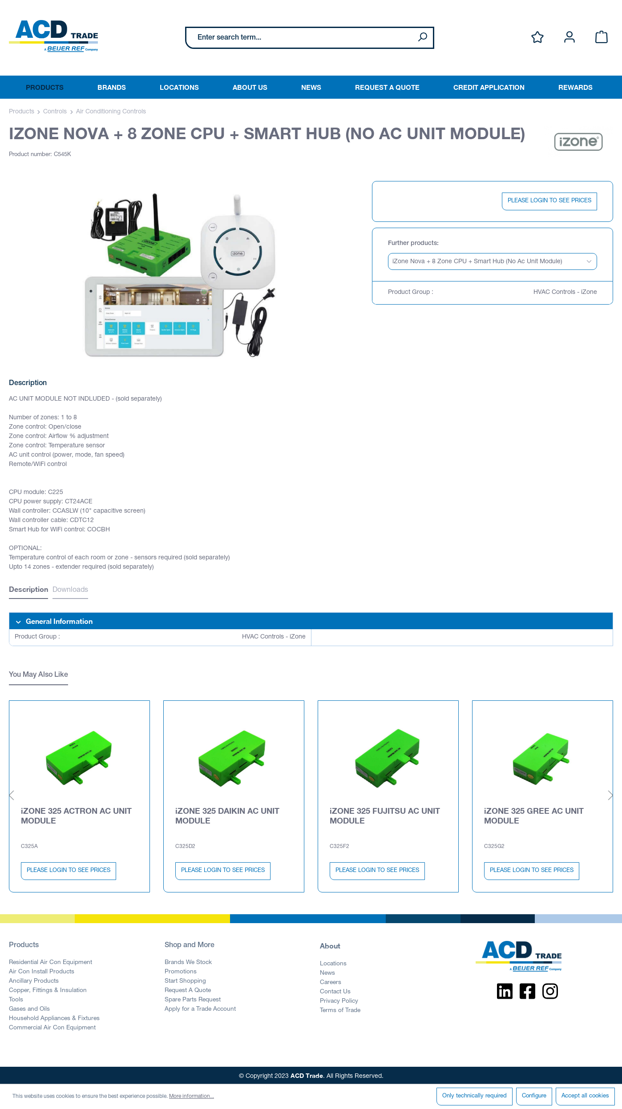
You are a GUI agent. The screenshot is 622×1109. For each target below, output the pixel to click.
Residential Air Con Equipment (50, 961)
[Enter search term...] (299, 38)
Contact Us (335, 990)
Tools (16, 998)
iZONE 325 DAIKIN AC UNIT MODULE (227, 814)
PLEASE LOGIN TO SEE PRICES (549, 201)
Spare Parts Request (193, 998)
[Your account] (569, 37)
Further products (412, 244)
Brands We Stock (188, 961)
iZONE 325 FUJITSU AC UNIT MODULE (385, 814)
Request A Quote (188, 989)
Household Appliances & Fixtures (54, 1017)
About (330, 944)
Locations (333, 962)
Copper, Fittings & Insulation (48, 989)
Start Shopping (185, 979)
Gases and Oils (29, 1008)
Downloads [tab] (70, 590)
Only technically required (474, 1096)
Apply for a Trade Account (200, 1008)
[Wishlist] (537, 37)
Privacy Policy (339, 999)
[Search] (422, 38)
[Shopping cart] (601, 37)
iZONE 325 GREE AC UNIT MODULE (534, 814)
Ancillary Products (34, 979)
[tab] (28, 590)
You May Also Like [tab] (38, 675)
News (327, 971)
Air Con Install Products (41, 970)
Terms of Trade (340, 1009)
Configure (534, 1096)
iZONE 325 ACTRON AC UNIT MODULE (76, 814)
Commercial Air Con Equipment (52, 1026)
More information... (191, 1096)
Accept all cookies (585, 1096)
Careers (330, 981)
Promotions (181, 970)
